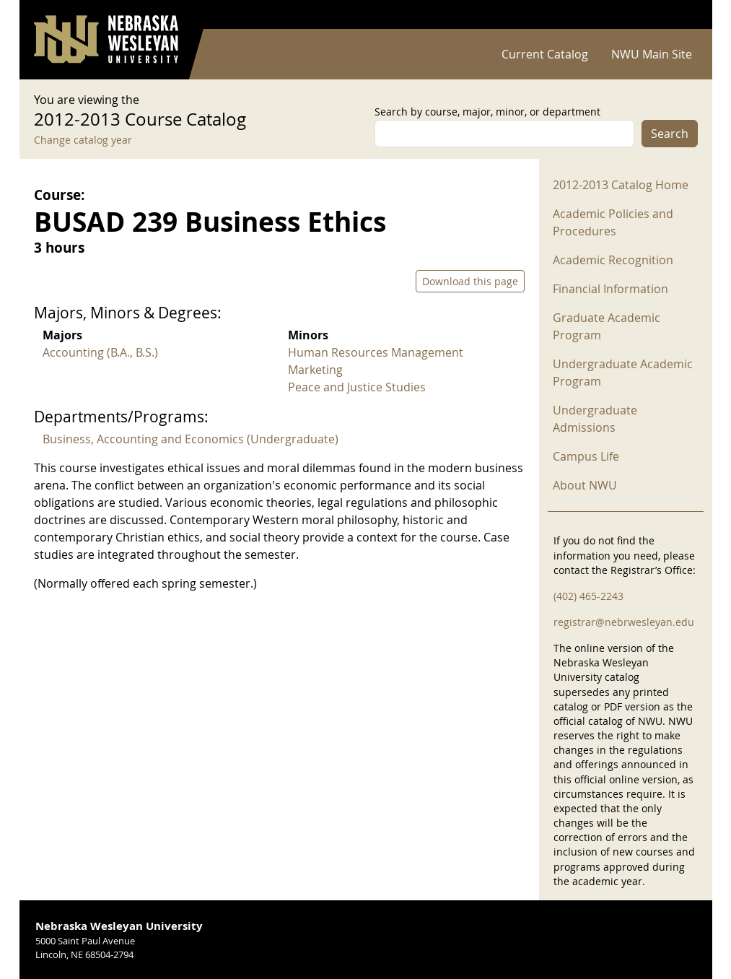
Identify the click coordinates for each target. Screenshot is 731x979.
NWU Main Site (651, 54)
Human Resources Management (375, 352)
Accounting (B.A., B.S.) (100, 352)
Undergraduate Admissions (595, 418)
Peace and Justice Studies (357, 387)
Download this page (470, 281)
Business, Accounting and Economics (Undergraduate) (190, 439)
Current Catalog (545, 54)
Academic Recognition (613, 260)
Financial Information (610, 289)
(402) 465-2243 (588, 596)
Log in (679, 15)
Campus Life (586, 456)
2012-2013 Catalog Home (620, 185)
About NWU (585, 485)
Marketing (315, 370)
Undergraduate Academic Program (623, 372)
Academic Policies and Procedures (613, 222)
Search (669, 134)
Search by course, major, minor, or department (487, 111)
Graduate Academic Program (606, 326)
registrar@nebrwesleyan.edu (623, 622)
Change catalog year (83, 140)
